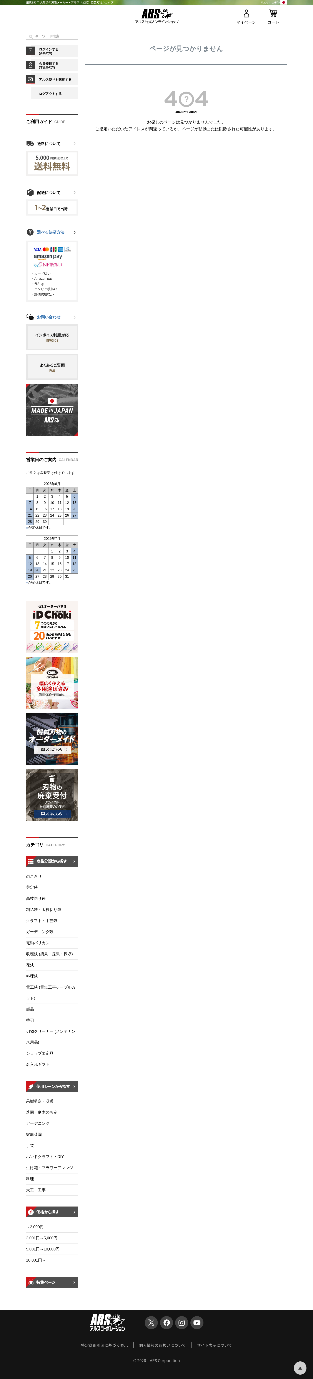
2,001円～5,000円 (41, 1238)
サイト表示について (214, 1345)
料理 (30, 1179)
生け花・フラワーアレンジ (49, 1168)
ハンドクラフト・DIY (45, 1157)
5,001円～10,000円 (43, 1249)
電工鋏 (50, 992)
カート (273, 22)
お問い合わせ (48, 317)
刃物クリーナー (50, 1036)
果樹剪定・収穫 (39, 1101)
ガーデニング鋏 (39, 932)
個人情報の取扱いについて (162, 1345)
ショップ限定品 (39, 1053)
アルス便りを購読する (55, 79)
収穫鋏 (49, 954)
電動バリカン (38, 943)
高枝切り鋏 (36, 898)
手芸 (30, 1145)
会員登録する (58, 65)
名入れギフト (38, 1064)
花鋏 (30, 965)
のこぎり (34, 876)
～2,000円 (35, 1227)
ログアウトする (50, 93)
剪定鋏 (32, 887)
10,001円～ (36, 1260)
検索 (31, 37)
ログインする (58, 51)
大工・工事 (36, 1190)
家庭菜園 (34, 1134)
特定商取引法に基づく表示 (104, 1345)
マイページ (246, 22)
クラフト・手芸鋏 (41, 921)
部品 (30, 1009)
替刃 (30, 1020)
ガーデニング (38, 1123)
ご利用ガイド (39, 121)
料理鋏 (32, 976)
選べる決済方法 (50, 232)
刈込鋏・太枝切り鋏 (43, 909)
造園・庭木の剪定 (41, 1112)
